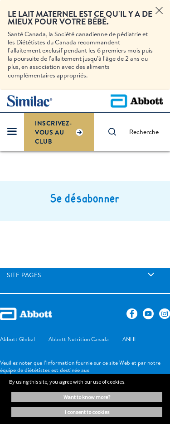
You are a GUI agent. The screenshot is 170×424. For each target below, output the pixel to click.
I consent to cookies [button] (87, 412)
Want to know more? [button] (86, 397)
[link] (151, 274)
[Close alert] (159, 10)
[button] (116, 131)
